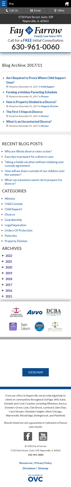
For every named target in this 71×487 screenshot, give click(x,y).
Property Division (49, 106)
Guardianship (13, 219)
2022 (7, 255)
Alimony (10, 198)
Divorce (44, 96)
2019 (7, 273)
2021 (7, 261)
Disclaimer (29, 468)
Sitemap (43, 468)
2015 (7, 296)
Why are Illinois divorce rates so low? (28, 151)
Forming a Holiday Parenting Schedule (31, 92)
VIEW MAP (35, 372)
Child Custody (14, 204)
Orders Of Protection (18, 230)
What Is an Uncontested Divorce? (29, 121)
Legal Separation (15, 225)
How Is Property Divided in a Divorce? (31, 102)
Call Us (12, 10)
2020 (7, 267)
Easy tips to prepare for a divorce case (29, 156)
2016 (7, 290)
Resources (25, 462)
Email (35, 10)
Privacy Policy (43, 462)
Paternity (11, 235)
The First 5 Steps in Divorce (24, 112)
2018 (7, 279)
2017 (7, 284)
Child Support (47, 86)
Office (59, 10)
